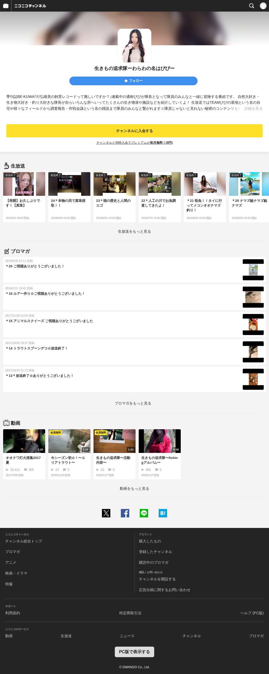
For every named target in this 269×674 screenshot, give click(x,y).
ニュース (127, 636)
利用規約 (12, 613)
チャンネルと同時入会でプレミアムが (134, 142)
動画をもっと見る (134, 488)
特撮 (9, 584)
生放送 (66, 636)
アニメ (10, 562)
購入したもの (150, 541)
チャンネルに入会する (134, 131)
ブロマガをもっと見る (133, 403)
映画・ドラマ (16, 573)
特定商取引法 (130, 613)
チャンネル (192, 636)
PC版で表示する (134, 652)
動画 (9, 636)
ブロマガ (12, 552)
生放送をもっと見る (134, 231)
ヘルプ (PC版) (252, 613)
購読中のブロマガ (153, 562)
